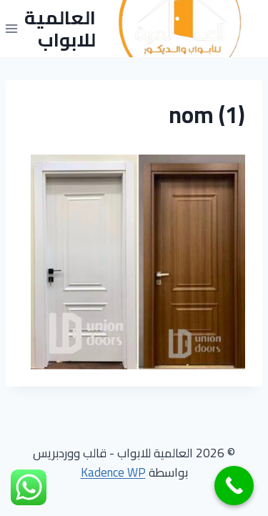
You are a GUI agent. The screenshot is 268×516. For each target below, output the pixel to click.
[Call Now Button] (234, 485)
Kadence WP (113, 472)
